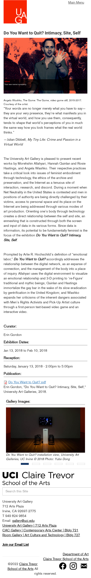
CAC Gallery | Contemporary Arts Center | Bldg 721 (40, 530)
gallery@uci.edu (23, 520)
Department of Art (76, 554)
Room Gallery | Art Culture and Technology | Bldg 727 (41, 535)
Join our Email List (15, 544)
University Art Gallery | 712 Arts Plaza (29, 525)
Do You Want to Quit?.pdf (27, 382)
